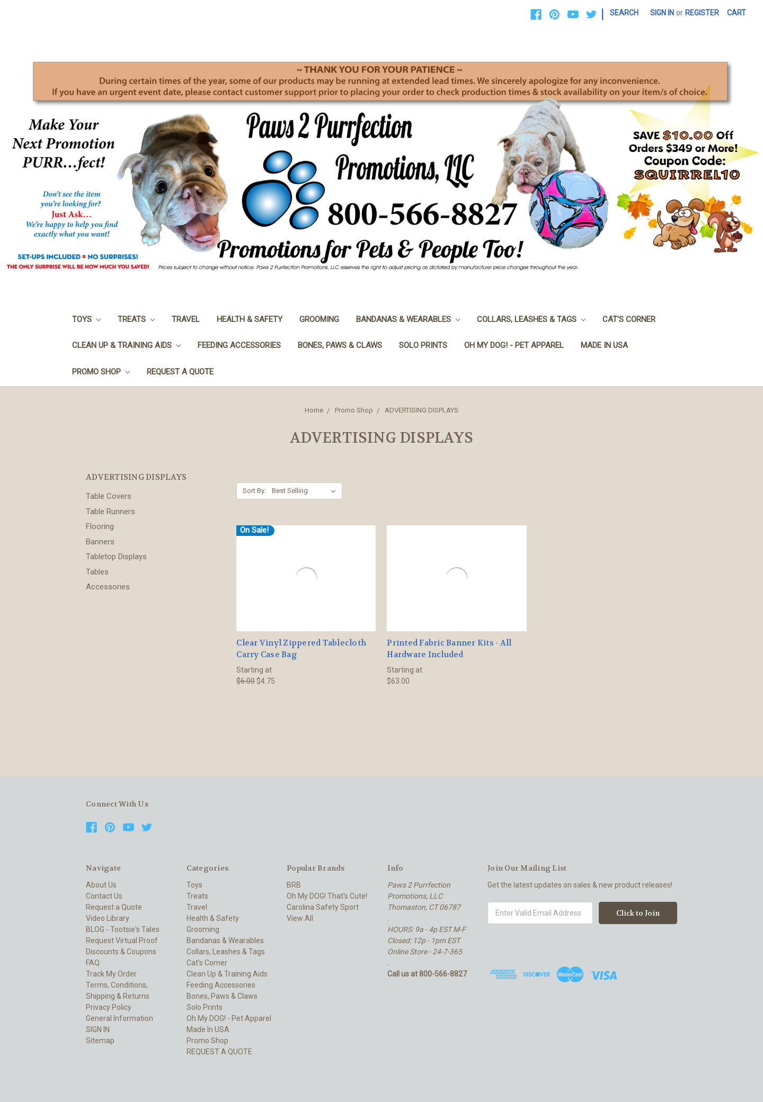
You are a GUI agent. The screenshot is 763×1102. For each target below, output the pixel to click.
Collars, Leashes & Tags (531, 319)
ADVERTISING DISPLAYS (421, 410)
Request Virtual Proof (122, 940)
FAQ (93, 962)
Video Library (107, 918)
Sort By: (254, 491)
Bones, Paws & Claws (340, 345)
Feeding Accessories (239, 345)
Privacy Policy (108, 1007)
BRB (294, 885)
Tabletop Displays (116, 556)
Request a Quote (114, 907)
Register (702, 12)
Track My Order (111, 974)
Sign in (662, 12)
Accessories (108, 587)
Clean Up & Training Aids (126, 345)
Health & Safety (249, 319)
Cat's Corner (628, 319)
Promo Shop (101, 372)
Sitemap (100, 1040)
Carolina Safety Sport (323, 907)
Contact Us (104, 896)
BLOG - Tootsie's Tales (122, 929)
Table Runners (110, 511)
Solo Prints (423, 345)
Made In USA (604, 345)
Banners (100, 541)
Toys (86, 319)
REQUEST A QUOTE (180, 372)
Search (624, 12)
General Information (119, 1018)
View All (300, 918)
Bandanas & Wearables (408, 319)
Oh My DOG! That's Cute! (327, 896)
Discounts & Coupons (121, 951)
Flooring (100, 526)
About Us (101, 885)
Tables (97, 572)
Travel (186, 319)
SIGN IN (98, 1029)
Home (314, 410)
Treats (136, 319)
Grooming (319, 319)
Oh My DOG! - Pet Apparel (514, 345)
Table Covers (108, 496)
